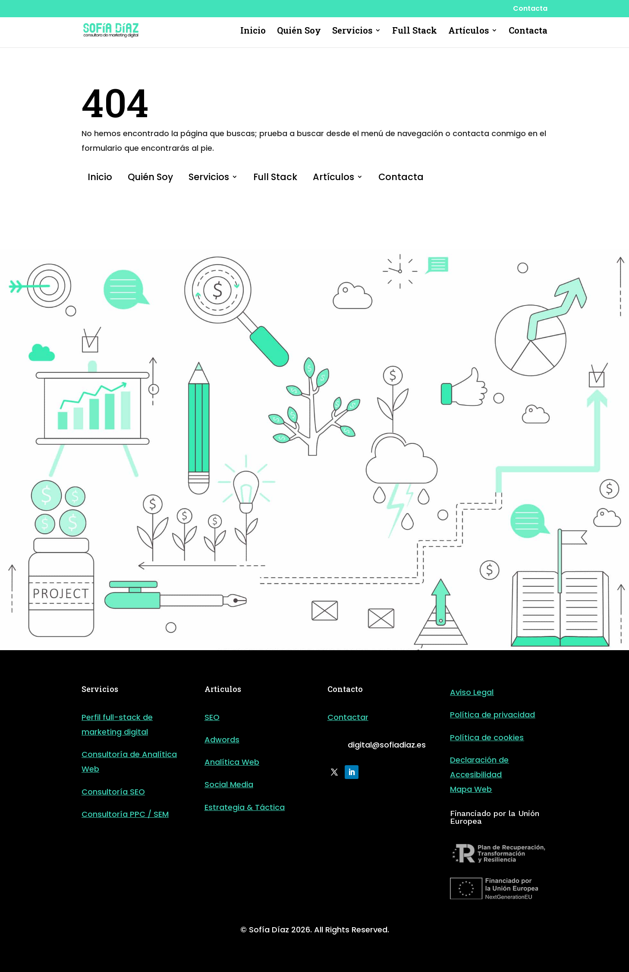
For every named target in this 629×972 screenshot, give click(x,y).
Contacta (530, 9)
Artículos (468, 31)
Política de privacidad (492, 714)
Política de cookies (487, 737)
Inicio (253, 31)
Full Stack (414, 31)
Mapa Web (471, 789)
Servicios (352, 31)
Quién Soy (299, 31)
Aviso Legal (472, 692)
